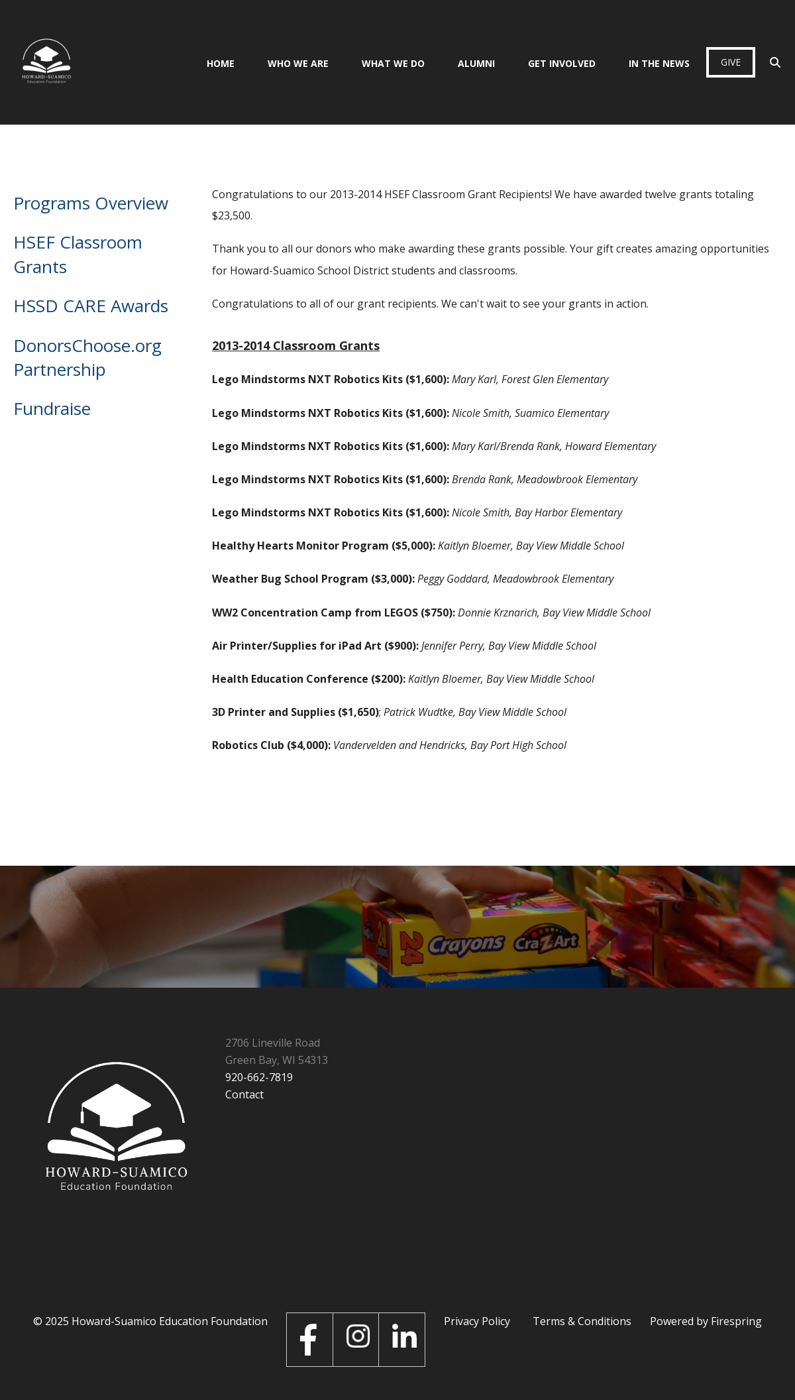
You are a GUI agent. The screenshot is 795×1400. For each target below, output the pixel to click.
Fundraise (52, 408)
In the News (659, 63)
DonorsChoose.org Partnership (87, 357)
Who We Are (298, 63)
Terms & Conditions (582, 1321)
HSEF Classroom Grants (77, 254)
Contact (244, 1094)
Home (221, 63)
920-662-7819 (259, 1077)
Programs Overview (90, 203)
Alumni (476, 63)
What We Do (393, 63)
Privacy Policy (477, 1321)
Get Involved (562, 63)
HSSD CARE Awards (90, 306)
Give (731, 62)
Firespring (736, 1321)
